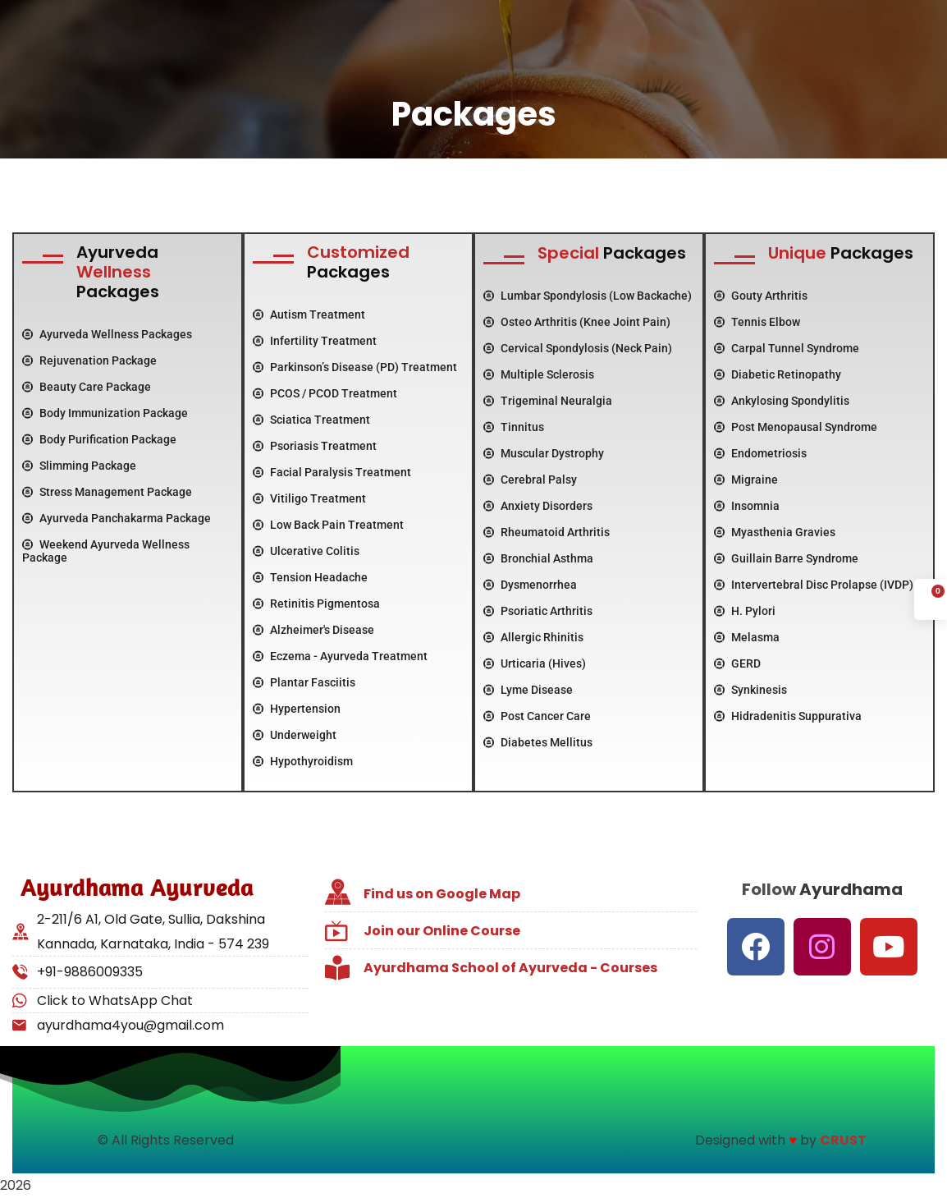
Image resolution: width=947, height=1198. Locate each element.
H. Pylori (744, 610)
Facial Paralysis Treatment (332, 472)
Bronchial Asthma (538, 558)
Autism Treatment (309, 314)
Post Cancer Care (537, 716)
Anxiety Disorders (537, 505)
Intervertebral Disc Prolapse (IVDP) (813, 584)
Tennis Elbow (757, 321)
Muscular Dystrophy (543, 453)
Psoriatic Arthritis (537, 610)
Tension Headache (310, 577)
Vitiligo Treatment (309, 498)
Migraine (746, 479)
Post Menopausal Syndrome (795, 427)
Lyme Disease (528, 689)
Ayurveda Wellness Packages (107, 334)
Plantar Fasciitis (304, 682)
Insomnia (747, 505)
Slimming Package (79, 465)
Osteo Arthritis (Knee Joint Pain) (576, 321)
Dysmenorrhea (530, 584)
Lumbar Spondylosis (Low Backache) (587, 295)
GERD (737, 663)
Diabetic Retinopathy (777, 374)
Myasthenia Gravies (774, 532)
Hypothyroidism (303, 761)
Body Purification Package (99, 439)
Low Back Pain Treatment (328, 524)
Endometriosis (760, 453)
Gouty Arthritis (760, 295)
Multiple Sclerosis (538, 374)
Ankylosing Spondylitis (781, 400)
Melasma (747, 637)
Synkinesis (750, 689)
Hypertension (297, 708)
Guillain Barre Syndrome (786, 558)
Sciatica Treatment (311, 419)
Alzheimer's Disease (313, 629)
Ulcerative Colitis (306, 551)
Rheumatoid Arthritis (546, 532)
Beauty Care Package (86, 386)
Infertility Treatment (315, 340)
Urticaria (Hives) (534, 663)
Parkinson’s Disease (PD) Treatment (355, 367)
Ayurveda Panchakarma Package (116, 518)
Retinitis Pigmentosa (316, 603)
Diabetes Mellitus (537, 742)
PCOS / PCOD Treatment (325, 393)
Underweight (294, 734)
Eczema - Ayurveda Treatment (340, 656)
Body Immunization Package (105, 413)
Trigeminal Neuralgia (547, 400)
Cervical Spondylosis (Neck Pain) (577, 348)
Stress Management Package (107, 491)
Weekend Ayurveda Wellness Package (106, 551)
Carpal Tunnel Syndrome (786, 348)
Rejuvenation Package (89, 360)
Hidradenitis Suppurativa (788, 716)
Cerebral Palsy (530, 479)
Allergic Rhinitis (533, 637)
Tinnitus (513, 427)
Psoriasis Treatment (315, 445)
